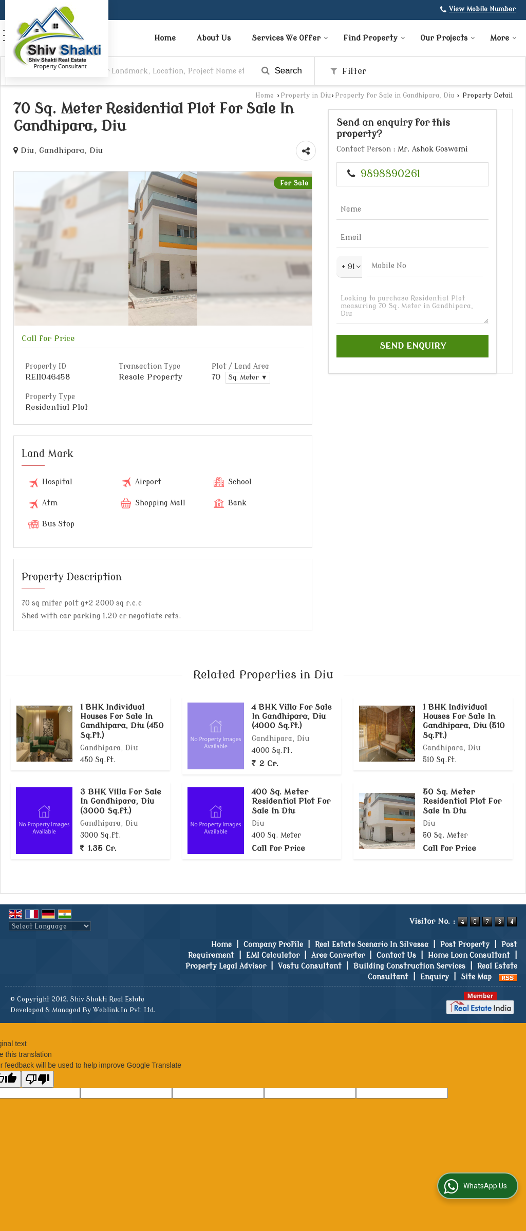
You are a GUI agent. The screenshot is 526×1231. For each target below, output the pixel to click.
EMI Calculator (272, 955)
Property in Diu (305, 95)
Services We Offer (290, 38)
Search (281, 70)
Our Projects (447, 38)
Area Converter (338, 955)
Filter (348, 71)
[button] (482, 9)
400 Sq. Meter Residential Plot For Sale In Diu (291, 801)
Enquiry (434, 977)
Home (165, 38)
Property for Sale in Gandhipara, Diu (394, 95)
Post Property (465, 945)
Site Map (476, 977)
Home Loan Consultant (469, 955)
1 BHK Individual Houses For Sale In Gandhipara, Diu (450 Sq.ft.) (122, 721)
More (503, 38)
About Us (214, 38)
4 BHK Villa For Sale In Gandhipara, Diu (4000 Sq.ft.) (292, 717)
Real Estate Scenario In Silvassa (371, 945)
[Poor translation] (37, 1079)
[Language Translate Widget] (50, 926)
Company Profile (273, 945)
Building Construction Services (409, 966)
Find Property (374, 38)
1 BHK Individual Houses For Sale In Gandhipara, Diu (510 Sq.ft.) (464, 721)
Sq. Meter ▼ (248, 377)
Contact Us (396, 955)
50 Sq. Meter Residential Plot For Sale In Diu (462, 801)
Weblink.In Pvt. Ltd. (124, 1010)
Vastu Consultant (310, 966)
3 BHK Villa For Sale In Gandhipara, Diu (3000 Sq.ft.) (120, 801)
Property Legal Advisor (225, 966)
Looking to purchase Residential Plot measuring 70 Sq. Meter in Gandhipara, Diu (412, 306)
